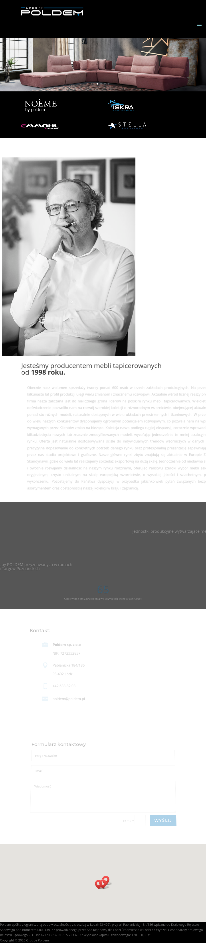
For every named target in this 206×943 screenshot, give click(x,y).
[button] (100, 884)
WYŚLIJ (163, 820)
